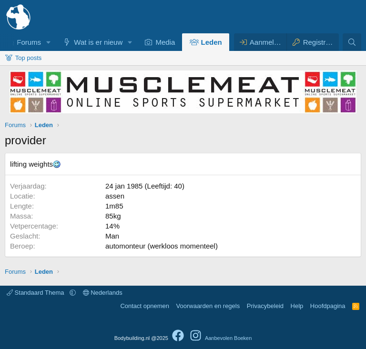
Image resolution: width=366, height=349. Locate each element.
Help (297, 305)
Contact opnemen (144, 305)
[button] (48, 42)
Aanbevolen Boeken (228, 338)
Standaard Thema (36, 292)
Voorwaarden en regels (208, 305)
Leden (211, 42)
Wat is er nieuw (98, 42)
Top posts (28, 57)
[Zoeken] (352, 42)
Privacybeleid (265, 305)
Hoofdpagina (328, 305)
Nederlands (102, 292)
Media (165, 42)
